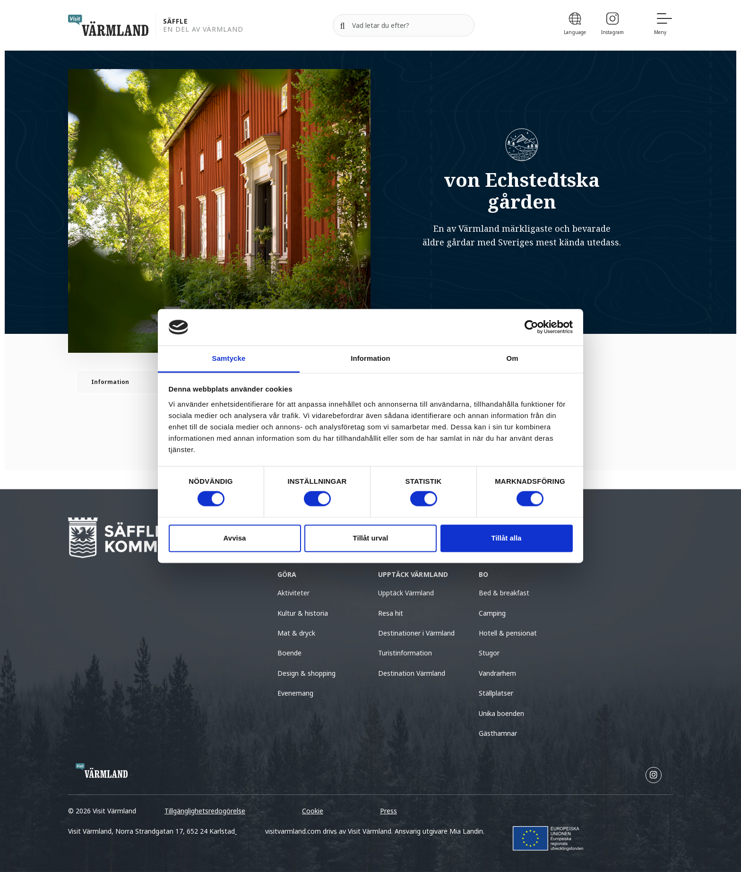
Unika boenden (501, 713)
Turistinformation (405, 652)
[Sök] (342, 25)
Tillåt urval (370, 538)
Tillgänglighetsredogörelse (204, 810)
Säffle (175, 21)
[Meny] (663, 25)
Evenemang (295, 693)
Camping (492, 613)
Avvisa (235, 538)
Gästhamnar (498, 733)
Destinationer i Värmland (416, 632)
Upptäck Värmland (406, 592)
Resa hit (390, 613)
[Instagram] (612, 25)
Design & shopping (306, 673)
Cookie (312, 810)
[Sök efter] (403, 25)
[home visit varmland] (108, 25)
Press (388, 810)
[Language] (575, 25)
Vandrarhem (497, 673)
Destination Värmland (411, 673)
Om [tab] (512, 358)
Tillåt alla (506, 538)
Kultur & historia (302, 613)
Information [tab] (370, 358)
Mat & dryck (296, 632)
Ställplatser (496, 693)
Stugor (489, 652)
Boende (289, 652)
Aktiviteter (293, 592)
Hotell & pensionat (508, 632)
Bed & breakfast (504, 592)
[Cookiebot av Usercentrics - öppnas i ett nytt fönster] (531, 327)
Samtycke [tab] (229, 358)
